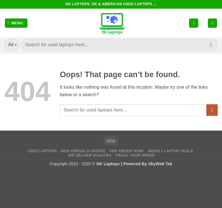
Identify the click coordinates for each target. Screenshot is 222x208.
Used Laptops (42, 151)
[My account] (193, 23)
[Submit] (211, 44)
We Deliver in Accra (90, 155)
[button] (16, 23)
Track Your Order (135, 155)
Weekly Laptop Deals (170, 151)
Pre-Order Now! (127, 151)
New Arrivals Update (83, 151)
